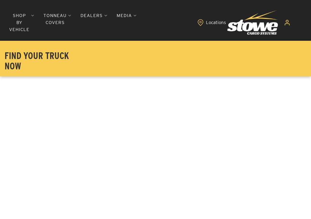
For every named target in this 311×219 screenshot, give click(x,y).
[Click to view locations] (270, 22)
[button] (66, 22)
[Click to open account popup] (290, 22)
